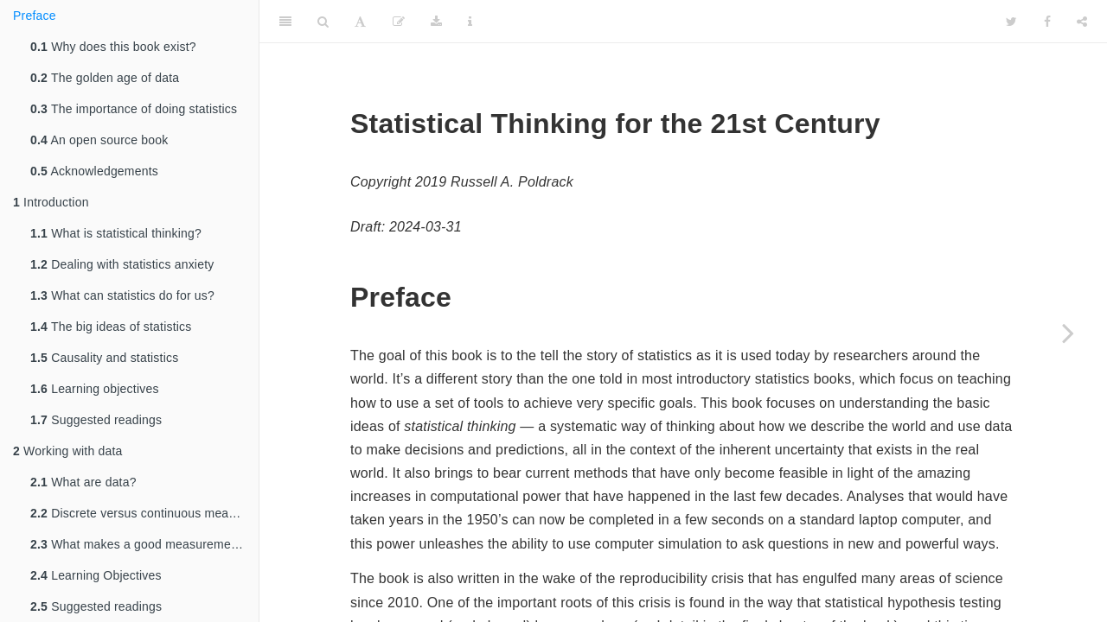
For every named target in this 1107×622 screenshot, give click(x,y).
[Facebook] (1047, 21)
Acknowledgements (94, 171)
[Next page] (1068, 332)
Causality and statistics (104, 358)
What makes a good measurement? (139, 544)
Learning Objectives (96, 575)
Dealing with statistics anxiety (122, 264)
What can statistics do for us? (122, 295)
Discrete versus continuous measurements (144, 513)
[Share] (1082, 21)
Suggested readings (96, 420)
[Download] (436, 21)
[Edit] (399, 21)
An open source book (99, 140)
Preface (34, 15)
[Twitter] (1011, 21)
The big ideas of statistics (111, 326)
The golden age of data (104, 78)
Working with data (68, 451)
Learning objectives (94, 389)
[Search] (323, 21)
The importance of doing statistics (133, 109)
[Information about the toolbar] (470, 21)
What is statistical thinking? (116, 233)
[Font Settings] (360, 21)
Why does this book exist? (113, 47)
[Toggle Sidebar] (285, 21)
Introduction (51, 202)
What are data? (83, 482)
